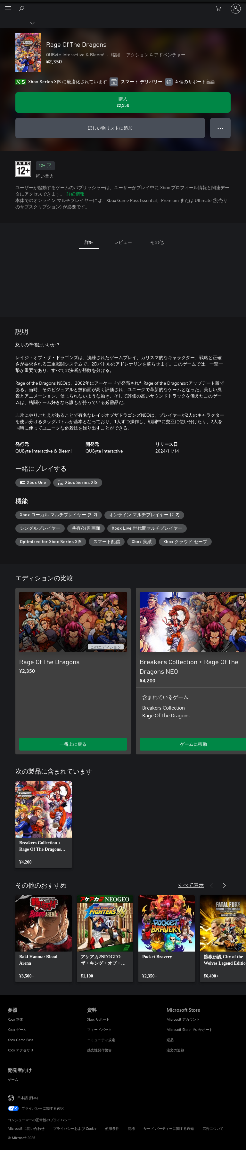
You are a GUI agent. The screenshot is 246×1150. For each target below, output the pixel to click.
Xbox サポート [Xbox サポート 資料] (98, 1019)
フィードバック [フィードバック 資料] (99, 1029)
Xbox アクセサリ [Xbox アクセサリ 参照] (21, 1050)
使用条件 (112, 1128)
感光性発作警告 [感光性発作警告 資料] (99, 1050)
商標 (131, 1128)
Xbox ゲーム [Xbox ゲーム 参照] (17, 1029)
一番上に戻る (73, 744)
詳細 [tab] (89, 242)
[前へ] (211, 578)
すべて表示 (191, 884)
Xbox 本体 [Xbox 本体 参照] (15, 1019)
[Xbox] (17, 22)
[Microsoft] (122, 5)
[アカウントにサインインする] (235, 8)
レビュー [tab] (123, 242)
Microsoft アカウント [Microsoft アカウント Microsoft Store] (183, 1019)
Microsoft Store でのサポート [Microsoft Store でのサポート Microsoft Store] (190, 1029)
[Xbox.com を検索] (22, 8)
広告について (213, 1128)
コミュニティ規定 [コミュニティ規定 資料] (101, 1040)
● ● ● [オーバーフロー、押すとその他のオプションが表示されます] (220, 128)
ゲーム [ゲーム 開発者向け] (13, 1079)
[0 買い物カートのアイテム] (220, 8)
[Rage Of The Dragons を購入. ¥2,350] (123, 102)
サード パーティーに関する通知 (169, 1128)
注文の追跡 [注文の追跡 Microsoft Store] (175, 1050)
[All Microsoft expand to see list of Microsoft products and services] (8, 8)
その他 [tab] (157, 242)
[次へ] (224, 578)
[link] (43, 824)
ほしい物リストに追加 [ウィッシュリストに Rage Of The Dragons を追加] (110, 128)
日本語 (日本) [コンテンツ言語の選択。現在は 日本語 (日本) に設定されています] (27, 1098)
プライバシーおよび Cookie (74, 1128)
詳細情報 (76, 194)
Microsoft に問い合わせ (26, 1128)
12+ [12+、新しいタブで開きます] (45, 165)
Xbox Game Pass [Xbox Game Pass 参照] (20, 1040)
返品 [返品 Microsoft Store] (170, 1040)
